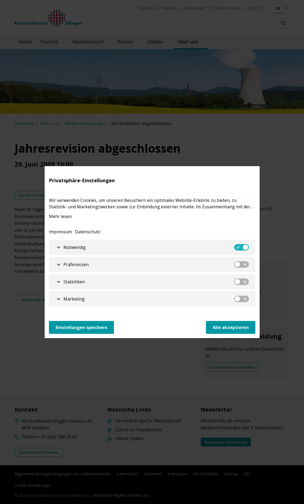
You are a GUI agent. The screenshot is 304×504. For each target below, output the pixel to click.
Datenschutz (88, 232)
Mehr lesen (60, 216)
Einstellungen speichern (81, 327)
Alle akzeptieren (231, 327)
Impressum (60, 232)
